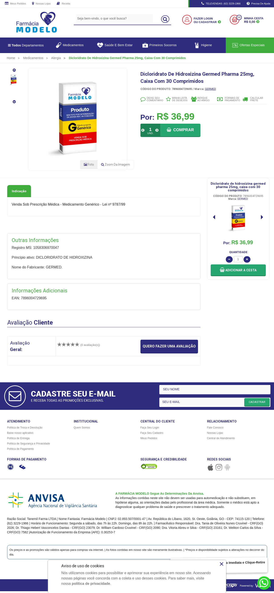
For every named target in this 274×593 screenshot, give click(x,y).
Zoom (115, 166)
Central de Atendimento (221, 440)
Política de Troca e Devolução (24, 429)
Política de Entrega (18, 440)
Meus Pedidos (15, 4)
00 (239, 17)
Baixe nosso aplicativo (20, 434)
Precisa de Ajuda (258, 4)
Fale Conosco (215, 429)
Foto (89, 166)
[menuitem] (11, 57)
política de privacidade (91, 583)
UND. (150, 133)
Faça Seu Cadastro (151, 434)
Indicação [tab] (19, 193)
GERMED (210, 89)
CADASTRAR (257, 403)
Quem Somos (82, 429)
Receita (63, 4)
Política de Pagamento (20, 450)
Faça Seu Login (149, 429)
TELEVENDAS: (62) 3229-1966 (221, 4)
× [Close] (221, 564)
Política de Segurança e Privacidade (28, 445)
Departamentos (26, 45)
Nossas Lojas (41, 4)
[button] (238, 272)
